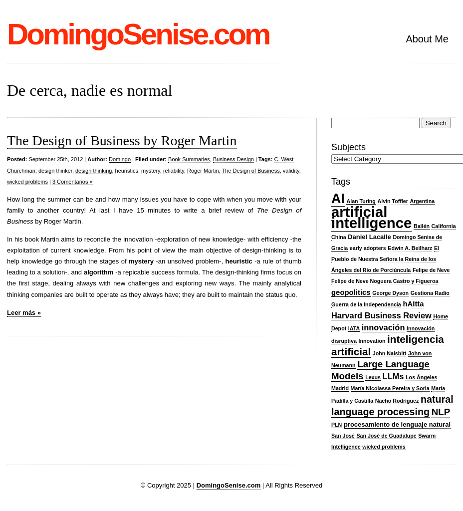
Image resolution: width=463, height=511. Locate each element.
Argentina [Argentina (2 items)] (422, 201)
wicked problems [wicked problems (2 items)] (383, 447)
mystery (150, 171)
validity (291, 171)
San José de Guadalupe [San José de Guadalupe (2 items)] (386, 436)
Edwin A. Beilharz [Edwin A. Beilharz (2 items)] (410, 248)
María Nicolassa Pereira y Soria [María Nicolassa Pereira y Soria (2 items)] (390, 388)
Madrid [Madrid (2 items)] (340, 388)
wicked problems (27, 182)
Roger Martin (203, 171)
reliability (173, 171)
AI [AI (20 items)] (338, 198)
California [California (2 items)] (444, 226)
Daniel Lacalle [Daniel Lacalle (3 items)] (369, 237)
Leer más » (24, 312)
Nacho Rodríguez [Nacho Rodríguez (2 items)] (397, 401)
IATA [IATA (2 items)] (354, 328)
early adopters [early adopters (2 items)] (368, 248)
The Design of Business (251, 171)
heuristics (126, 171)
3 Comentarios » (72, 182)
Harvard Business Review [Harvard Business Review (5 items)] (381, 315)
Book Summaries (189, 159)
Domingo (120, 159)
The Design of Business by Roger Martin (121, 140)
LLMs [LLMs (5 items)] (393, 376)
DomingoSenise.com (138, 34)
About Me (427, 38)
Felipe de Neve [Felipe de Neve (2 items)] (431, 270)
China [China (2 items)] (338, 237)
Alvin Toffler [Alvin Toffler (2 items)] (393, 201)
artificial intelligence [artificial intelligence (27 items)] (371, 217)
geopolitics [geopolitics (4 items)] (351, 292)
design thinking (93, 171)
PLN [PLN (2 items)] (336, 425)
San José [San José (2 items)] (343, 436)
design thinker (55, 171)
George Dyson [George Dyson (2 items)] (390, 293)
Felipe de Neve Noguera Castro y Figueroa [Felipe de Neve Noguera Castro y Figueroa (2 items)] (384, 281)
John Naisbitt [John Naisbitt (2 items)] (390, 353)
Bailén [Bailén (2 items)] (422, 226)
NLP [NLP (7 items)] (441, 412)
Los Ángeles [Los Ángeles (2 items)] (421, 377)
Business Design (233, 159)
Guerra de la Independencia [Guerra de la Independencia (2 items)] (366, 304)
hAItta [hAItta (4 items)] (413, 304)
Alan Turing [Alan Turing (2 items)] (360, 201)
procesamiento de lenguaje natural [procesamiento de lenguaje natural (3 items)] (397, 424)
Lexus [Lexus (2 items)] (373, 377)
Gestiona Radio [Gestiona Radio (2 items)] (430, 293)
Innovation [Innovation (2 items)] (372, 341)
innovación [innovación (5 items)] (383, 327)
